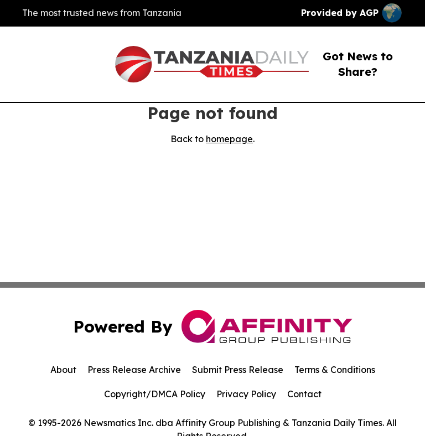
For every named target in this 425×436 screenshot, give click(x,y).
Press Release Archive (134, 369)
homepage (229, 138)
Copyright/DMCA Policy (154, 393)
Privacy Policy (246, 393)
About (63, 369)
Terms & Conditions (334, 369)
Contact (304, 393)
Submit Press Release (237, 369)
